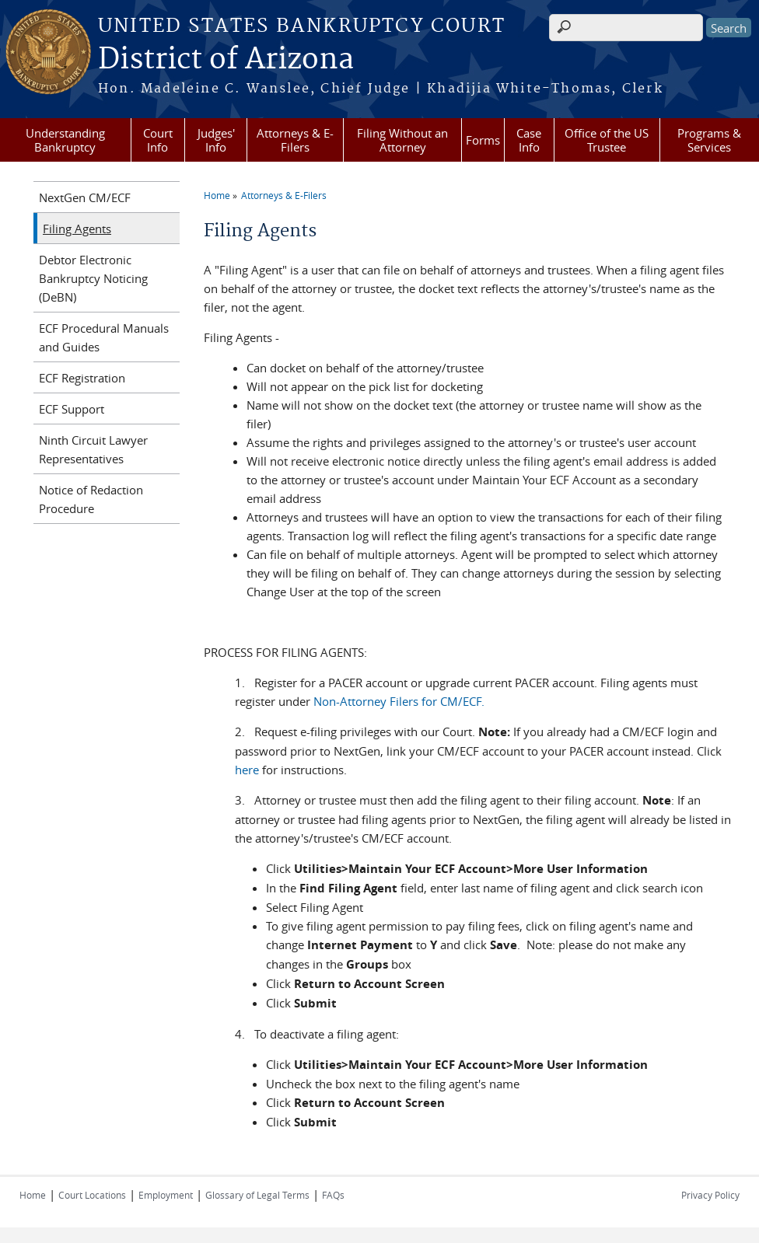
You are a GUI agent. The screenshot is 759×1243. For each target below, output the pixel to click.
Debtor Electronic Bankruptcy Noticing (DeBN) (93, 278)
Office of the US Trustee (607, 140)
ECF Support (71, 409)
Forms (483, 140)
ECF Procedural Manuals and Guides (104, 337)
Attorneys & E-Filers (295, 140)
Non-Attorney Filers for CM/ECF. (398, 701)
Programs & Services (709, 140)
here (247, 769)
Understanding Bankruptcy (65, 140)
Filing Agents (77, 228)
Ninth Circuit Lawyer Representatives (93, 449)
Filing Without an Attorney (402, 140)
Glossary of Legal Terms (257, 1195)
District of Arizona (226, 60)
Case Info (528, 140)
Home (217, 195)
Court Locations (92, 1195)
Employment (165, 1195)
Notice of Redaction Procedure (91, 499)
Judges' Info (216, 140)
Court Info (158, 140)
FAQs (333, 1195)
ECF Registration (82, 378)
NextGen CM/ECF (85, 197)
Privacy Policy (710, 1195)
